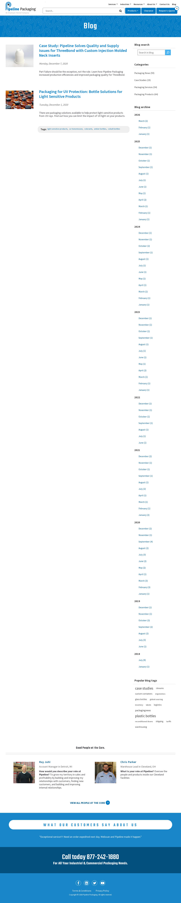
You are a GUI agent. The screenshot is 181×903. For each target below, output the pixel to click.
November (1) (145, 154)
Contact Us (165, 4)
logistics (158, 704)
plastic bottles (145, 716)
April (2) (142, 199)
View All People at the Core (87, 802)
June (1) (142, 186)
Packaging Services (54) (145, 87)
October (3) (144, 620)
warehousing (141, 727)
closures (160, 688)
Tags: (44, 129)
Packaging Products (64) (146, 94)
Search (168, 52)
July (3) (142, 554)
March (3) (143, 580)
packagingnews (143, 710)
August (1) (144, 173)
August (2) (144, 548)
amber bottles (100, 129)
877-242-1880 (103, 857)
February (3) (144, 587)
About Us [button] (151, 4)
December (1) (145, 147)
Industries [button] (125, 4)
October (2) (144, 245)
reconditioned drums (144, 721)
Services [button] (112, 4)
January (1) (144, 134)
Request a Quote (168, 10)
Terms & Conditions (81, 890)
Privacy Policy (102, 890)
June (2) (142, 561)
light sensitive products (57, 129)
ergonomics (160, 694)
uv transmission (76, 129)
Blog (174, 4)
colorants (88, 129)
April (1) (142, 285)
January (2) (144, 515)
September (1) (146, 167)
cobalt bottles (114, 129)
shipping (159, 721)
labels (148, 705)
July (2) (142, 488)
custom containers (143, 693)
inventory (139, 705)
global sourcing (156, 699)
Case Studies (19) (142, 80)
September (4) (146, 541)
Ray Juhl (44, 762)
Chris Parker (128, 762)
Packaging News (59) (144, 73)
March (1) (143, 206)
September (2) (146, 626)
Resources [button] (138, 4)
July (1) (142, 180)
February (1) (144, 127)
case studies (144, 688)
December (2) (145, 456)
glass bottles (141, 699)
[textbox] (151, 52)
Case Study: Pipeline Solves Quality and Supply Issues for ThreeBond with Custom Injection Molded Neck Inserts (83, 50)
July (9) (142, 660)
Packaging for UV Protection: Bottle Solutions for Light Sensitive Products (80, 94)
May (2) (142, 567)
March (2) (143, 120)
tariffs (168, 721)
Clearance (148, 10)
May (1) (142, 193)
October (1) (144, 160)
